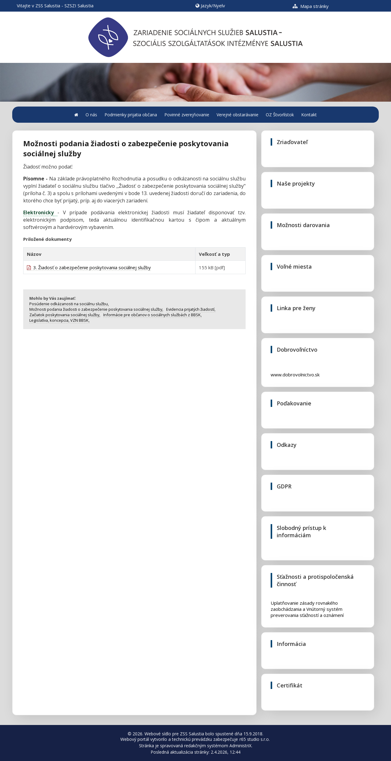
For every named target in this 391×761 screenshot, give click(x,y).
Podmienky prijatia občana (130, 115)
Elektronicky (38, 212)
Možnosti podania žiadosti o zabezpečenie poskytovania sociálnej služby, (96, 309)
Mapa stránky (311, 6)
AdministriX (240, 745)
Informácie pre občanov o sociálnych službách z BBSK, (152, 314)
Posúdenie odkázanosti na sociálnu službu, (69, 303)
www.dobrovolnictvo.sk (295, 374)
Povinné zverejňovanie (186, 115)
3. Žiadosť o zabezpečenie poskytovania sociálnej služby (89, 267)
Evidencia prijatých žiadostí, (190, 309)
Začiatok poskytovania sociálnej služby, (64, 314)
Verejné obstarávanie (237, 115)
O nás (91, 115)
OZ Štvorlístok (280, 115)
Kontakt (309, 115)
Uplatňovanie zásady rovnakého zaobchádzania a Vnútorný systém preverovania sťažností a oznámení (307, 607)
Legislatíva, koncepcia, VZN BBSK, (59, 320)
